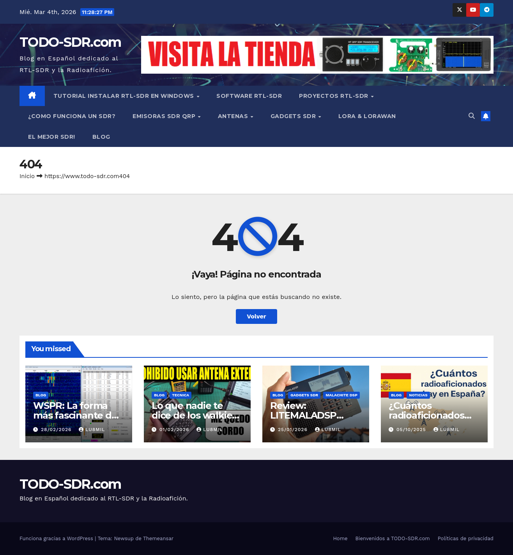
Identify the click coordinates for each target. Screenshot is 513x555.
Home (340, 538)
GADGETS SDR (294, 116)
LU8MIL (92, 429)
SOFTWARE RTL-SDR (249, 95)
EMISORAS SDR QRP (165, 116)
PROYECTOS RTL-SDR (334, 95)
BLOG (101, 136)
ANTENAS (234, 116)
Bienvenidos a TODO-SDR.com (393, 538)
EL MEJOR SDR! (51, 136)
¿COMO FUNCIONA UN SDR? (71, 116)
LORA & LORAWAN (367, 116)
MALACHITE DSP (341, 395)
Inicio (27, 176)
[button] (472, 116)
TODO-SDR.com (70, 42)
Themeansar (158, 538)
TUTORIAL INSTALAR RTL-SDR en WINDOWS (124, 95)
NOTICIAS (418, 395)
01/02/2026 (175, 429)
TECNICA (180, 395)
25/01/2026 (294, 429)
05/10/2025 (412, 429)
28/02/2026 (57, 429)
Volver (256, 316)
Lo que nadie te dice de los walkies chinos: (194, 415)
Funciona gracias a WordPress (57, 538)
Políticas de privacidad (466, 538)
